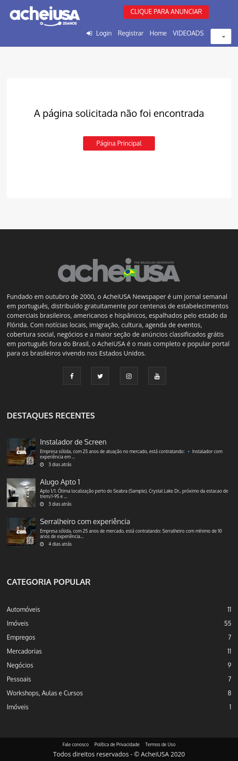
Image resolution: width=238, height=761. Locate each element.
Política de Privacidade (117, 744)
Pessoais (19, 679)
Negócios (20, 665)
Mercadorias (24, 651)
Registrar (130, 33)
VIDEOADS (188, 33)
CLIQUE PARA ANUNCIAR (166, 11)
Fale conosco (75, 744)
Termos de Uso (160, 744)
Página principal (119, 143)
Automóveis (23, 609)
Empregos (21, 637)
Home (158, 33)
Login (104, 33)
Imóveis (18, 623)
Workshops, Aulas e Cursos (45, 693)
